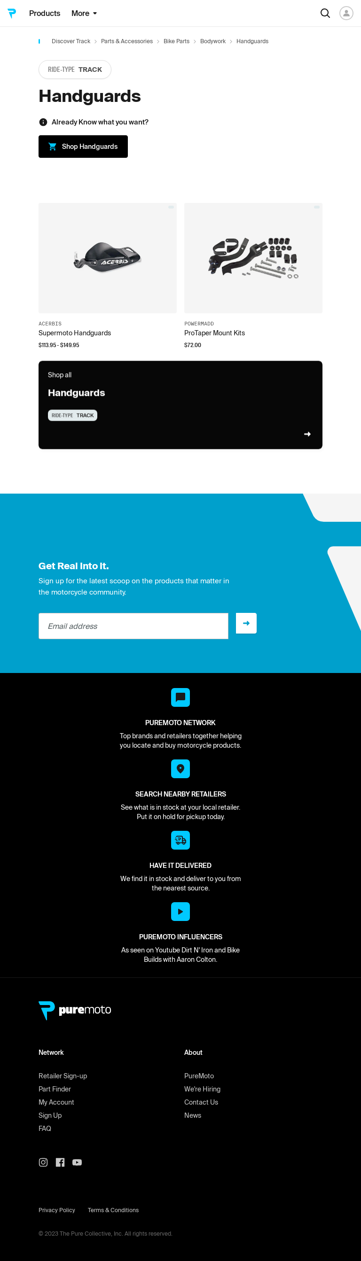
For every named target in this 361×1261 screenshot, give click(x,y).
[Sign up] (246, 623)
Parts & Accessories (127, 41)
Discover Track (71, 41)
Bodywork (213, 41)
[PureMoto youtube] (80, 1162)
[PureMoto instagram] (47, 1162)
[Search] (325, 13)
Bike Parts (176, 41)
